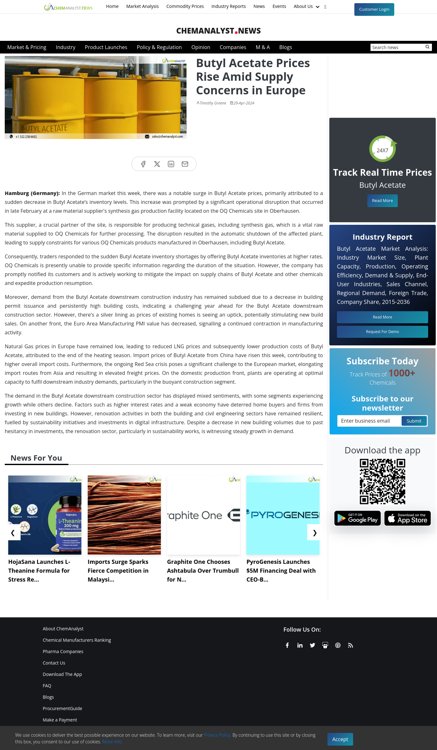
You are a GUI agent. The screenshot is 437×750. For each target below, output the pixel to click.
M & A (263, 47)
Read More (382, 200)
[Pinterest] (338, 644)
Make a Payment (60, 720)
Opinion (200, 47)
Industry (65, 47)
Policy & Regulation (159, 47)
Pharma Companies (63, 651)
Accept (340, 739)
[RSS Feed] (350, 644)
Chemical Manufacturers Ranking (77, 640)
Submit (414, 421)
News (259, 6)
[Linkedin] (300, 644)
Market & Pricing (26, 47)
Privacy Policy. (217, 735)
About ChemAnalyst (63, 629)
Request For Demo (382, 331)
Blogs (285, 47)
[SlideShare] (325, 644)
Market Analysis (142, 6)
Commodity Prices (185, 6)
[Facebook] (287, 644)
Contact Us (54, 663)
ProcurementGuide (62, 708)
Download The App (62, 674)
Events (279, 6)
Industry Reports (229, 6)
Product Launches (106, 47)
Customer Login (374, 9)
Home (112, 6)
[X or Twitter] (312, 644)
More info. (112, 742)
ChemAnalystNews (218, 30)
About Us (307, 6)
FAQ (47, 686)
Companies (233, 47)
